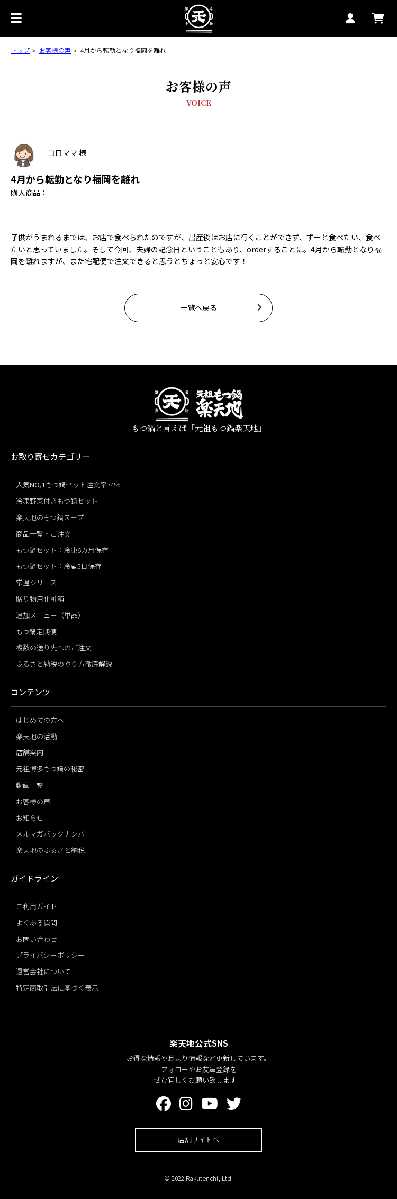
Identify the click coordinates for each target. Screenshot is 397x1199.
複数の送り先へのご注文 (54, 647)
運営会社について (43, 971)
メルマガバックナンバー (54, 834)
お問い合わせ (36, 939)
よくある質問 (36, 923)
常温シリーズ (36, 582)
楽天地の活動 (36, 736)
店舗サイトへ (198, 1139)
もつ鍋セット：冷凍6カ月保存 (62, 550)
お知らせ (29, 818)
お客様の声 (55, 50)
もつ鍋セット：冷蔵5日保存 (59, 566)
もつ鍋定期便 (36, 631)
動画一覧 (29, 785)
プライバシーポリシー (50, 955)
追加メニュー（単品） (50, 615)
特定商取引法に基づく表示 (57, 988)
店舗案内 (29, 752)
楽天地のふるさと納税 (50, 850)
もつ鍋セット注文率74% (68, 484)
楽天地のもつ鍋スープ (50, 517)
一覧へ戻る (198, 307)
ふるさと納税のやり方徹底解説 (64, 664)
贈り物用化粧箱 (40, 599)
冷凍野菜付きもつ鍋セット (57, 501)
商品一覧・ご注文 (43, 534)
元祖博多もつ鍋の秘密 (50, 769)
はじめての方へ (40, 720)
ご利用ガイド (36, 906)
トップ (20, 50)
